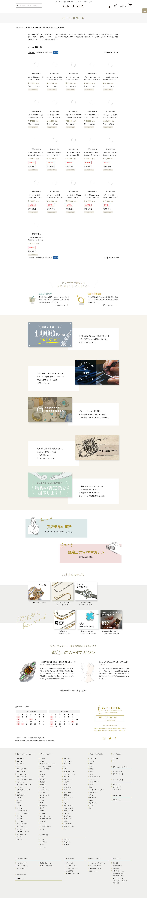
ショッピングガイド (23, 858)
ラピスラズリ (21, 795)
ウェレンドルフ (44, 769)
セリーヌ (92, 779)
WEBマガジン (21, 878)
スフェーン (20, 818)
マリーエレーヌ (68, 797)
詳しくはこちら (60, 305)
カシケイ (42, 787)
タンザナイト (21, 826)
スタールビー (21, 821)
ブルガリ (66, 782)
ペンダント (67, 842)
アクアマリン (21, 771)
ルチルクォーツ (21, 834)
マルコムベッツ (68, 810)
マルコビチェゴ (68, 808)
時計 (90, 808)
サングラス (92, 797)
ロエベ (91, 771)
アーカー (42, 758)
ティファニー (67, 761)
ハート (115, 761)
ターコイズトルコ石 (23, 831)
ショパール (43, 823)
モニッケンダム (68, 818)
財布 (90, 787)
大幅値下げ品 (117, 795)
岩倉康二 (42, 784)
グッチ (42, 800)
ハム (65, 769)
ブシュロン (67, 776)
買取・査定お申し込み (72, 873)
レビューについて (22, 865)
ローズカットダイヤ (23, 829)
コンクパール (21, 782)
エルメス (42, 774)
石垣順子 (42, 776)
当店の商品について (95, 868)
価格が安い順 (40, 52)
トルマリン (20, 792)
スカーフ (92, 805)
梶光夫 (42, 808)
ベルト (91, 800)
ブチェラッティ (68, 779)
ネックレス (43, 842)
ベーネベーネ (67, 787)
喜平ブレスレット (118, 774)
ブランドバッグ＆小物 (96, 754)
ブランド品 (69, 863)
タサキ (42, 829)
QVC (41, 803)
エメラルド (20, 761)
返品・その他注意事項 (46, 865)
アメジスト (20, 800)
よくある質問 (21, 868)
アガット (42, 761)
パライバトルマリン (23, 813)
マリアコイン (117, 784)
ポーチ (91, 795)
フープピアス (117, 754)
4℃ (65, 829)
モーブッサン (67, 816)
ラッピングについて (95, 865)
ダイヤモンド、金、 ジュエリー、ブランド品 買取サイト (120, 881)
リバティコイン (117, 787)
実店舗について (117, 865)
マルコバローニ (68, 805)
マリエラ (66, 800)
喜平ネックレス (117, 771)
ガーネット (20, 787)
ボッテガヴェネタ (94, 776)
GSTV (42, 810)
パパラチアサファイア (23, 810)
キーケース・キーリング (96, 789)
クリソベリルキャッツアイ (25, 779)
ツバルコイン (117, 789)
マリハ (66, 803)
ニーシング (67, 763)
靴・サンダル (93, 803)
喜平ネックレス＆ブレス (120, 767)
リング (42, 839)
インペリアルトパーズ (23, 789)
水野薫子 (66, 821)
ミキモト (66, 813)
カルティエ (43, 792)
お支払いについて (22, 863)
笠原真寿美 (43, 805)
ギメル (42, 797)
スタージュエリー (45, 826)
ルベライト (20, 816)
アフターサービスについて (97, 863)
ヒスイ (19, 766)
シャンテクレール (45, 816)
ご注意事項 (69, 871)
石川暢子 (42, 779)
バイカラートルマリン (23, 774)
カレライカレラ (44, 795)
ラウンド (115, 758)
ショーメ (42, 821)
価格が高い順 (48, 52)
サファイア (20, 763)
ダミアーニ (67, 758)
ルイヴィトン (67, 823)
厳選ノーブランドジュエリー (51, 27)
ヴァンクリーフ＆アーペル (48, 763)
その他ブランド (94, 782)
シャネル (42, 813)
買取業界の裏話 (21, 874)
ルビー (19, 803)
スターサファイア (22, 823)
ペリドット (20, 839)
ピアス (42, 844)
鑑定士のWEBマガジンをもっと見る (73, 691)
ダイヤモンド (21, 758)
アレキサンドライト (23, 769)
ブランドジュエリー (46, 754)
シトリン (19, 836)
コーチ (91, 774)
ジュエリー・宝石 (71, 865)
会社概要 (115, 863)
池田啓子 (42, 782)
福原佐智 (66, 795)
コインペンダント (118, 780)
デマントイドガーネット (24, 784)
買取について (70, 858)
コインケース (93, 792)
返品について (93, 871)
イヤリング (43, 847)
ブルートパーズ (21, 776)
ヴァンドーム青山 (45, 766)
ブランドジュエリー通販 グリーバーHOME (28, 27)
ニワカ (66, 766)
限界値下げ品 (117, 799)
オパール (19, 808)
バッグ (91, 784)
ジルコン (19, 797)
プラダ (91, 769)
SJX (41, 771)
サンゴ (19, 805)
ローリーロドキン (69, 826)
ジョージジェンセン (46, 818)
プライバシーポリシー (119, 871)
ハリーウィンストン (69, 771)
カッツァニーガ (44, 789)
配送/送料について (45, 863)
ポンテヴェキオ (68, 792)
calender (48, 721)
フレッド (66, 784)
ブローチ (66, 844)
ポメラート (67, 789)
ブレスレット (67, 839)
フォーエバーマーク (69, 774)
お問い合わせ (117, 868)
